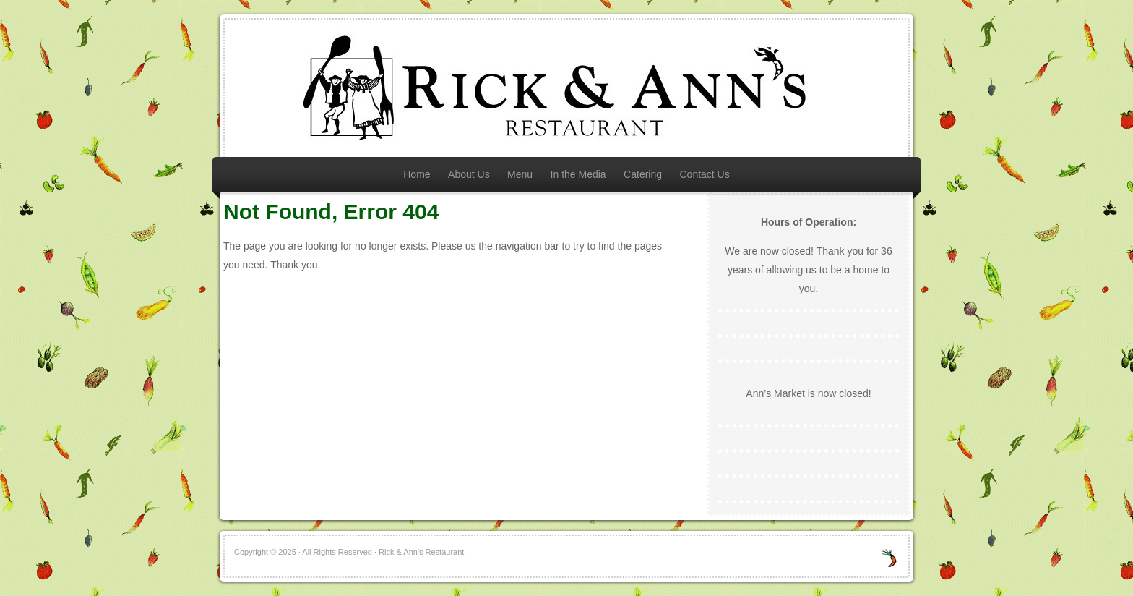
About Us (469, 174)
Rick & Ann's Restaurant (566, 88)
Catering (643, 174)
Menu (520, 174)
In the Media (578, 174)
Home (416, 174)
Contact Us (704, 174)
